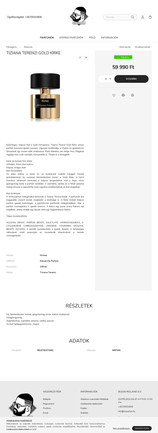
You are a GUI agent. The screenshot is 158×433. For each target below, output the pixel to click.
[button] (114, 95)
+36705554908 (33, 17)
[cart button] (150, 17)
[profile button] (143, 17)
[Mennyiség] (106, 79)
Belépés (47, 399)
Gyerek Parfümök (71, 37)
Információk (109, 37)
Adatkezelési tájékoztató (91, 404)
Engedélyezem (142, 428)
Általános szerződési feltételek (94, 399)
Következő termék (142, 47)
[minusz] (102, 79)
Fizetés (84, 408)
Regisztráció (48, 404)
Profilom (47, 408)
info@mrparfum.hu (126, 411)
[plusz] (110, 79)
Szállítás (84, 413)
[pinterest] (86, 57)
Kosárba (131, 78)
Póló (92, 37)
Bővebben (45, 245)
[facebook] (80, 57)
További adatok (45, 283)
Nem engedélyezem (121, 428)
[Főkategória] (11, 47)
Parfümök (47, 37)
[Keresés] (120, 17)
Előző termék (125, 47)
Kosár (45, 413)
